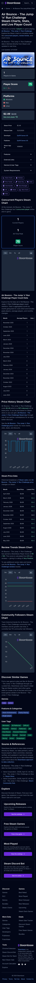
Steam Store (9, 776)
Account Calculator (9, 964)
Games (8, 8)
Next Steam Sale (8, 960)
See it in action (18, 875)
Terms (11, 979)
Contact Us (30, 979)
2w (5, 253)
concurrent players (11, 36)
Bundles (5, 904)
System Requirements (18, 170)
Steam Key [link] (20, 182)
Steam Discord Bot (9, 952)
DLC (3, 896)
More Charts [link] (24, 190)
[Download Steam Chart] (31, 252)
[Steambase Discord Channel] (19, 964)
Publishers (6, 936)
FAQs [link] (5, 193)
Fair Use (17, 979)
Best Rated (23, 892)
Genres (4, 920)
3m (10, 253)
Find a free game (17, 834)
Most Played (23, 896)
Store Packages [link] (21, 186)
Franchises (6, 939)
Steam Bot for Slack (9, 956)
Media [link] (13, 190)
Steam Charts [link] (8, 178)
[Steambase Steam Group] (22, 964)
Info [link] (5, 190)
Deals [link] (29, 182)
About (23, 979)
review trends (24, 36)
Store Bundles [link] (8, 186)
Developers (6, 932)
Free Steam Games (26, 930)
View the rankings (18, 854)
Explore (5, 967)
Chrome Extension (9, 948)
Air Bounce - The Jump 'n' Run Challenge (17, 31)
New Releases (24, 904)
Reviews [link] (19, 178)
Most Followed (24, 900)
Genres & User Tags (18, 165)
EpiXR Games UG (22, 135)
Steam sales (23, 480)
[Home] (2, 8)
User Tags (6, 928)
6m (10, 434)
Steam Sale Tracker (26, 920)
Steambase (21, 949)
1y (15, 253)
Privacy (4, 979)
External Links (18, 160)
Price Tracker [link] (7, 182)
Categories (6, 924)
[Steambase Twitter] (25, 964)
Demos (4, 900)
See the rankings (17, 814)
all (19, 253)
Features (18, 154)
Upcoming (22, 908)
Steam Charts (7, 908)
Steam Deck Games (26, 911)
